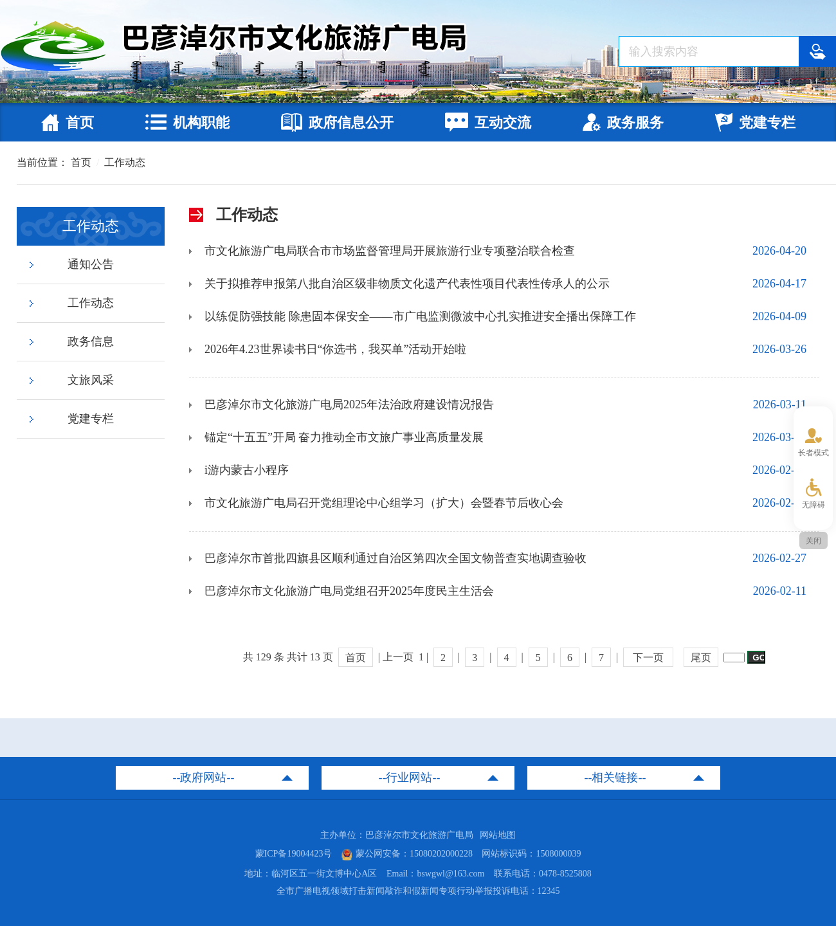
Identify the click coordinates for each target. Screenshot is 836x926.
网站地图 (498, 835)
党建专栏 (91, 418)
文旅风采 (91, 380)
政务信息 (91, 341)
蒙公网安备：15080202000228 (407, 853)
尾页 (701, 657)
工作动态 (124, 162)
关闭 (813, 540)
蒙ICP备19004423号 (293, 853)
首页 (81, 162)
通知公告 (91, 264)
